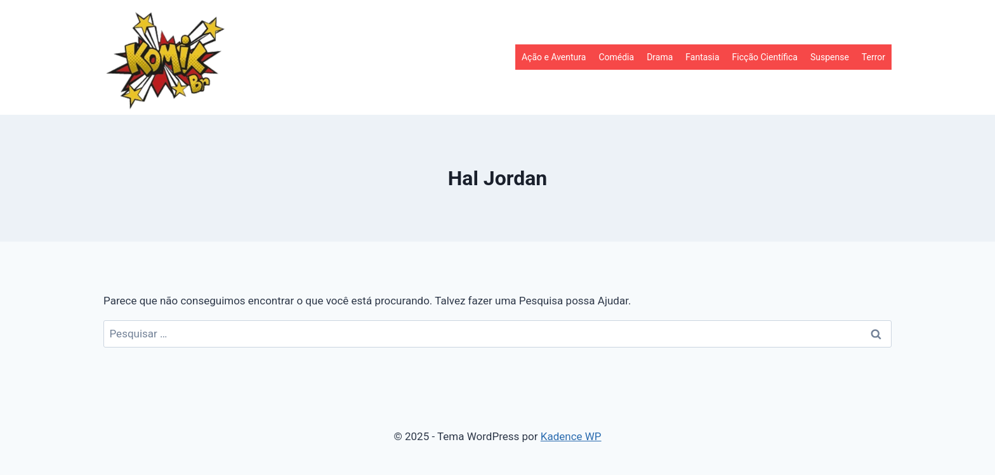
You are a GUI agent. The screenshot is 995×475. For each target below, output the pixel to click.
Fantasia (702, 57)
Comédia (616, 57)
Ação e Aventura (554, 57)
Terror (873, 57)
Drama (660, 57)
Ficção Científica (765, 57)
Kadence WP (571, 436)
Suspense (829, 57)
